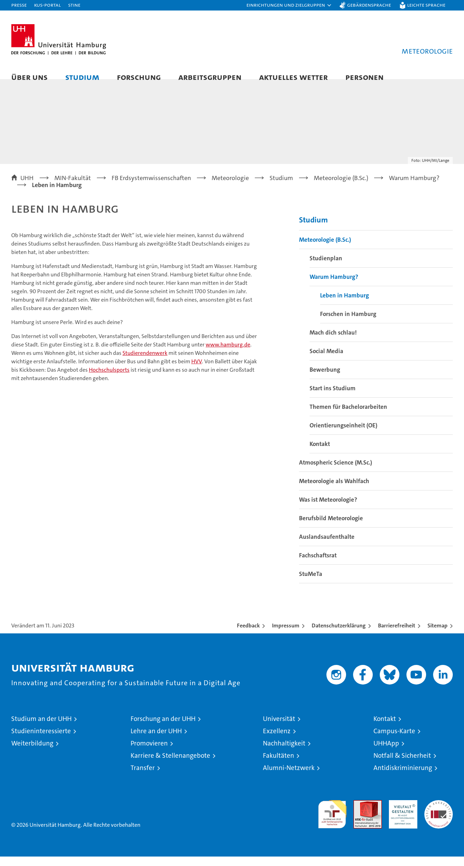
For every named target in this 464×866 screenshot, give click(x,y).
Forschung (139, 77)
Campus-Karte (394, 740)
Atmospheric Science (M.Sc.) (335, 472)
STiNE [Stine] (74, 4)
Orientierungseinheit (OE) (343, 435)
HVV (196, 371)
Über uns (29, 77)
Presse (19, 4)
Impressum (285, 635)
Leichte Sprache (426, 4)
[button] (289, 5)
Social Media (326, 360)
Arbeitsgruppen (209, 77)
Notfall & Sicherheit (402, 765)
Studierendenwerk (144, 362)
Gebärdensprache (369, 4)
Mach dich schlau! (333, 342)
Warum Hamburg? (334, 286)
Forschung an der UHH (163, 728)
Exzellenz (277, 740)
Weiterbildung (32, 752)
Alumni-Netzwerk (288, 777)
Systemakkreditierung (438, 813)
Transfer (143, 777)
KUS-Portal (47, 4)
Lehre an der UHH (156, 740)
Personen (364, 77)
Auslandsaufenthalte (326, 546)
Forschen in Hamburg (348, 323)
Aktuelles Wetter (293, 77)
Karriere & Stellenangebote (170, 765)
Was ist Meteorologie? (328, 509)
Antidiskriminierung (402, 777)
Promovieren (149, 752)
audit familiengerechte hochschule (332, 821)
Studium (82, 77)
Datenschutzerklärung (339, 635)
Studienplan (326, 268)
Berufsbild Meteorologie (331, 527)
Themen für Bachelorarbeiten (348, 416)
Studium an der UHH (41, 728)
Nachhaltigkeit (284, 752)
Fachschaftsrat (318, 565)
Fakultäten (278, 765)
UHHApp (386, 752)
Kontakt (320, 453)
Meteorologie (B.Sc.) (325, 249)
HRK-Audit (401, 813)
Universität (279, 728)
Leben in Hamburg (344, 305)
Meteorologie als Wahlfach (334, 490)
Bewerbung (325, 379)
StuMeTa (310, 583)
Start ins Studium (333, 397)
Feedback (248, 635)
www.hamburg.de (228, 354)
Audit (360, 813)
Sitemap (437, 635)
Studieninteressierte (41, 740)
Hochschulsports (109, 379)
